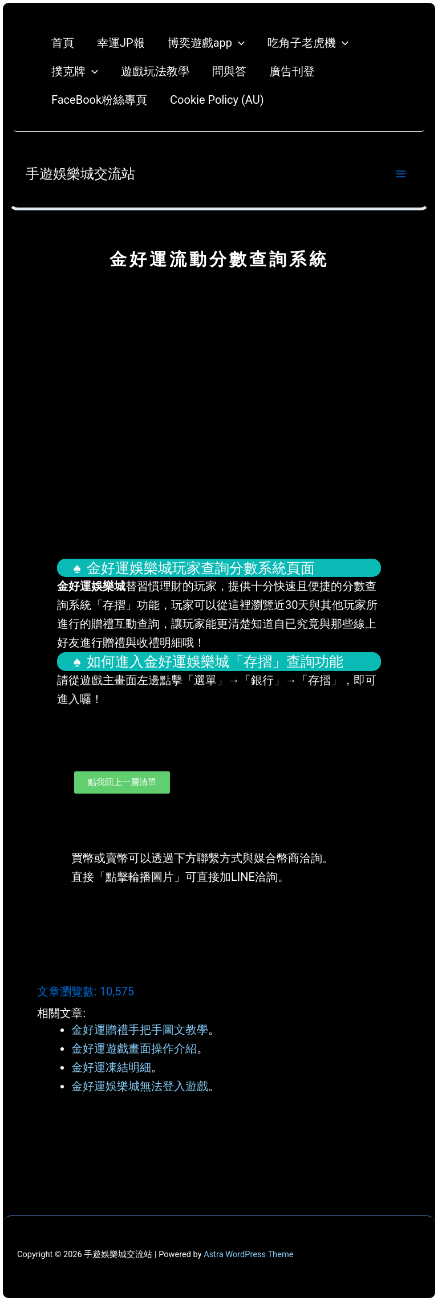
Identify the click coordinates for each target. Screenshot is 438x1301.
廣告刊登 (292, 71)
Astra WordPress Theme (248, 1254)
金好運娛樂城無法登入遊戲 (139, 1086)
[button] (219, 929)
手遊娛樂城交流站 (80, 173)
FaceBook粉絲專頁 (99, 100)
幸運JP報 (121, 43)
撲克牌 (74, 71)
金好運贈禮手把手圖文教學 (139, 1029)
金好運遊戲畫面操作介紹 (134, 1048)
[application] (238, 43)
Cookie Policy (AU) (217, 100)
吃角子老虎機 (307, 43)
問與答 (229, 71)
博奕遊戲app (206, 43)
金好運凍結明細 (111, 1067)
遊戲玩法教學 (155, 71)
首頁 (62, 43)
